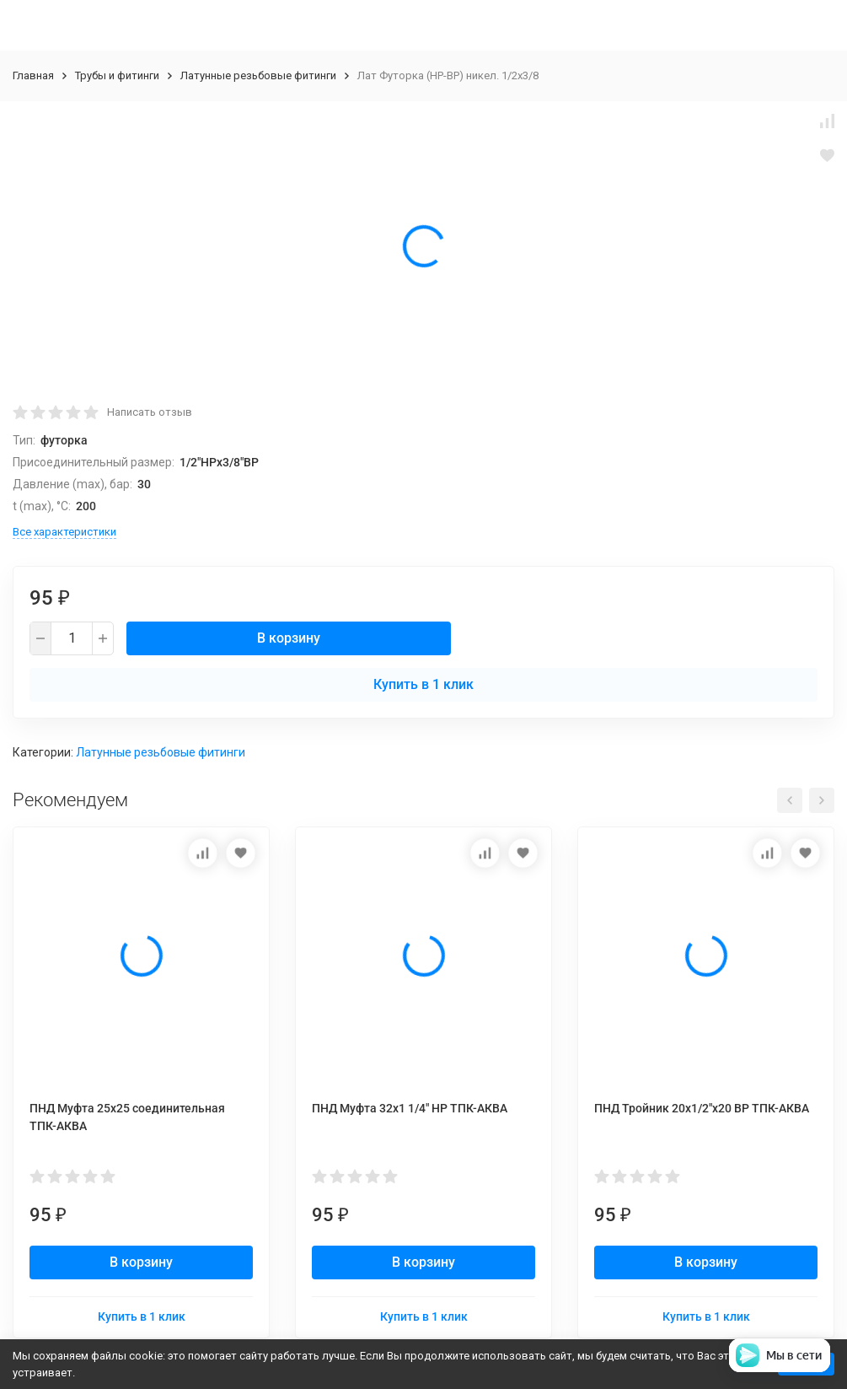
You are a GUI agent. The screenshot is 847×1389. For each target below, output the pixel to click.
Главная (33, 75)
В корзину (288, 638)
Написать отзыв (149, 412)
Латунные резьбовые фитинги (258, 75)
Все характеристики (64, 531)
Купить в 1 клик (423, 684)
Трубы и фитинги (117, 75)
